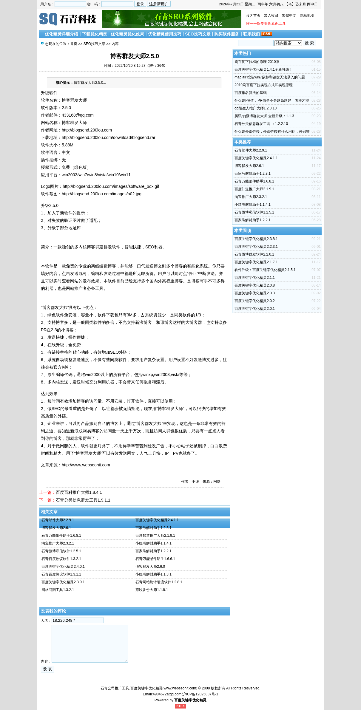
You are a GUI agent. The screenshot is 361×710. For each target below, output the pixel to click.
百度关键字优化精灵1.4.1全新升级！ (264, 69)
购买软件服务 (226, 34)
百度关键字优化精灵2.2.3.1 (256, 247)
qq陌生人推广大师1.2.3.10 (256, 108)
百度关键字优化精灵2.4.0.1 (63, 566)
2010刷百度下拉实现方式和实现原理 (264, 85)
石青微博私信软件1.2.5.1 (61, 551)
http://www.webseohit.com (86, 464)
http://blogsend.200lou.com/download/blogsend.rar (108, 137)
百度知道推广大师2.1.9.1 (155, 535)
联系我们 (251, 34)
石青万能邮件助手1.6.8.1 (61, 535)
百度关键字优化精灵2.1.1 (255, 278)
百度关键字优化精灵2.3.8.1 (256, 239)
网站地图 (307, 15)
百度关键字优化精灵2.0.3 (255, 293)
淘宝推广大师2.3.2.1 (57, 543)
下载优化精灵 (94, 34)
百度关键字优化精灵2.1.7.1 (256, 262)
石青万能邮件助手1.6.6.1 (155, 559)
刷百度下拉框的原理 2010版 (257, 62)
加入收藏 (271, 15)
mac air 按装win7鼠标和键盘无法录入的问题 (270, 77)
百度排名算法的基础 (251, 93)
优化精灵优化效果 (127, 34)
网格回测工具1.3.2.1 (57, 590)
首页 (73, 44)
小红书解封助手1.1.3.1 (153, 574)
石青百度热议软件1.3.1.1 (61, 574)
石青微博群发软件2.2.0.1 (254, 254)
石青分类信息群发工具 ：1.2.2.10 (261, 124)
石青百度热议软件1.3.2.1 (61, 559)
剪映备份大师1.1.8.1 (151, 590)
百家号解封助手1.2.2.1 (153, 551)
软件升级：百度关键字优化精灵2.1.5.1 (265, 270)
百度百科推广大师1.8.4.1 (79, 492)
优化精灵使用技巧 (164, 34)
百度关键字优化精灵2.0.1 (255, 309)
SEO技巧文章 (198, 34)
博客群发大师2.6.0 (150, 566)
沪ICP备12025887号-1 (200, 694)
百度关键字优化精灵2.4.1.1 (157, 520)
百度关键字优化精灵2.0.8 (255, 285)
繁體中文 (289, 15)
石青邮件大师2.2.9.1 (57, 520)
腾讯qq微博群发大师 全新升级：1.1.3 (264, 116)
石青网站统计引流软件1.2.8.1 (158, 582)
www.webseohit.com (180, 688)
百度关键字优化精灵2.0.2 (255, 301)
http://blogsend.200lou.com (87, 130)
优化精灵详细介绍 (61, 34)
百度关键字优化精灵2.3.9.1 (63, 582)
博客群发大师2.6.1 (56, 528)
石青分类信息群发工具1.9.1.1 (83, 500)
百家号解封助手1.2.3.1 (153, 528)
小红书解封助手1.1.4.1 (153, 543)
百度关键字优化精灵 (190, 700)
